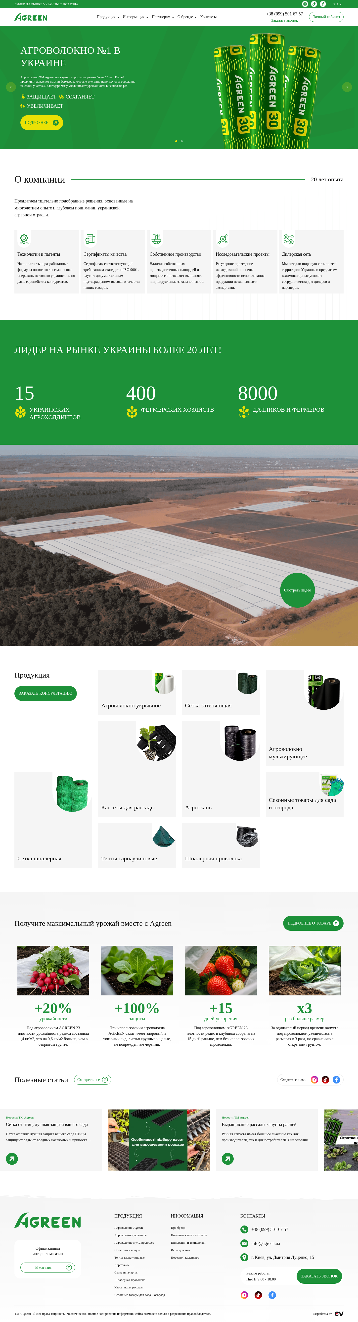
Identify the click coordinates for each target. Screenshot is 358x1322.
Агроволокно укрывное (130, 1235)
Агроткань (121, 1265)
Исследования (180, 1250)
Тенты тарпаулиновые (129, 1257)
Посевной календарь (185, 1257)
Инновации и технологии (188, 1242)
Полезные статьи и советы (189, 1235)
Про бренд (178, 1227)
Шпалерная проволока (129, 1280)
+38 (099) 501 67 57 (269, 1229)
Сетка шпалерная (126, 1272)
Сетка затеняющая (127, 1250)
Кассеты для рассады (128, 1287)
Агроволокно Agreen (128, 1227)
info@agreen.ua (265, 1243)
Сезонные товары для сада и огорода (139, 1295)
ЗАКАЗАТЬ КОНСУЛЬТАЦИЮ (45, 693)
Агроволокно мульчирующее (134, 1242)
